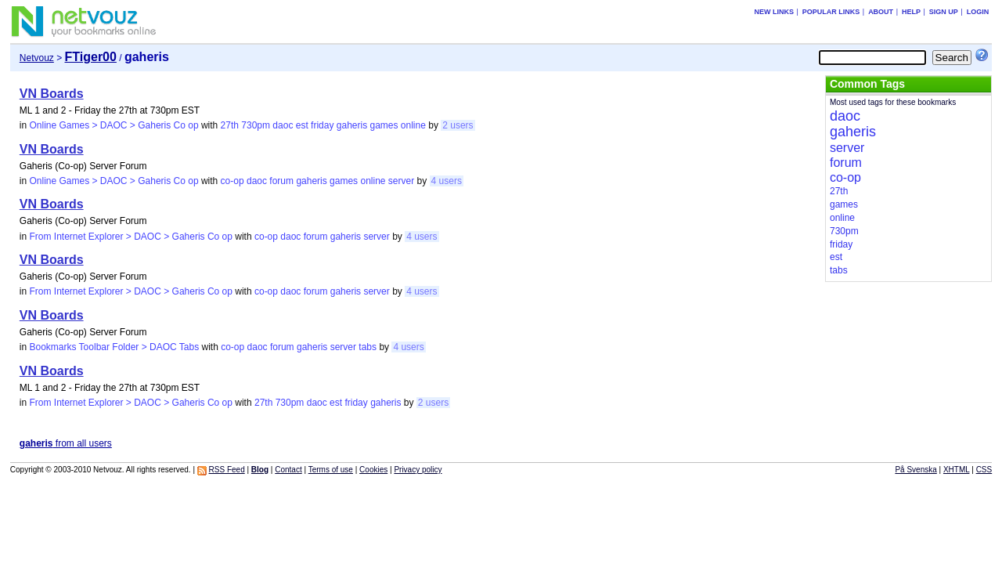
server (401, 180)
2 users (457, 125)
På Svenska (915, 469)
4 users (446, 180)
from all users (66, 443)
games (383, 125)
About (880, 12)
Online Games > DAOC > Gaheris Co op (113, 125)
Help (911, 12)
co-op (232, 180)
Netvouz (37, 57)
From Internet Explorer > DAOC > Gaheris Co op (130, 236)
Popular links (831, 12)
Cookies (373, 469)
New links (774, 12)
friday (322, 125)
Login (978, 12)
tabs (368, 347)
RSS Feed (227, 469)
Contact (288, 469)
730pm (255, 125)
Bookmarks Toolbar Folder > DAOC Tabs (114, 347)
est (302, 125)
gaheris (352, 125)
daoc (282, 125)
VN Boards (52, 93)
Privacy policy (418, 469)
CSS (984, 469)
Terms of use (330, 469)
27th (230, 125)
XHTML (956, 469)
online (413, 125)
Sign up (943, 12)
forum (281, 180)
